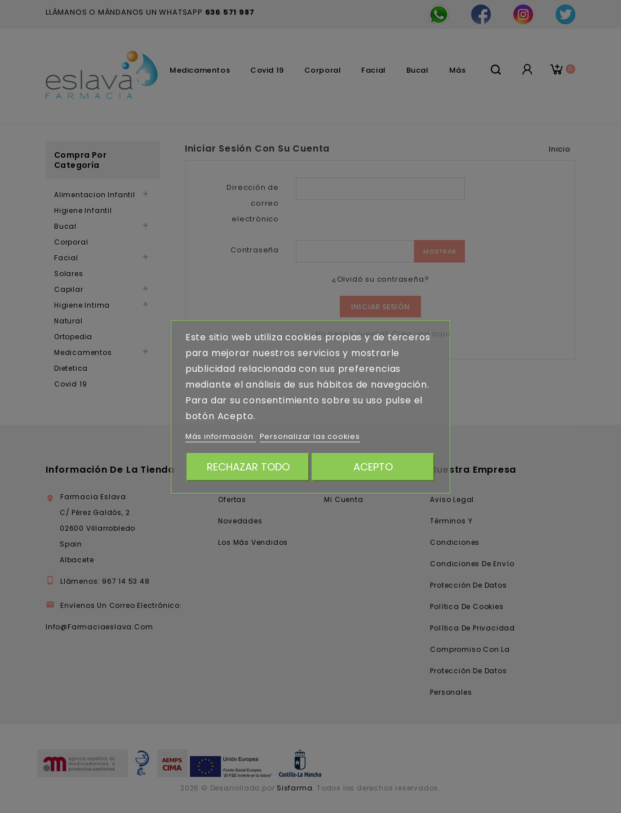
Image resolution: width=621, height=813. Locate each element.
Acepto (373, 467)
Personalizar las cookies (310, 436)
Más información (220, 436)
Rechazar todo (248, 467)
